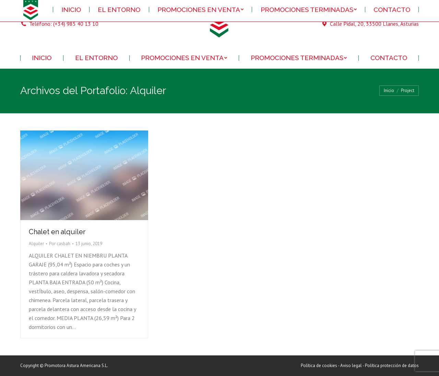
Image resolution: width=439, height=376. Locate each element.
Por (59, 244)
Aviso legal (351, 365)
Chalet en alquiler (57, 232)
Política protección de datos (392, 365)
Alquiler (36, 244)
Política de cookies (319, 365)
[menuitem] (42, 57)
